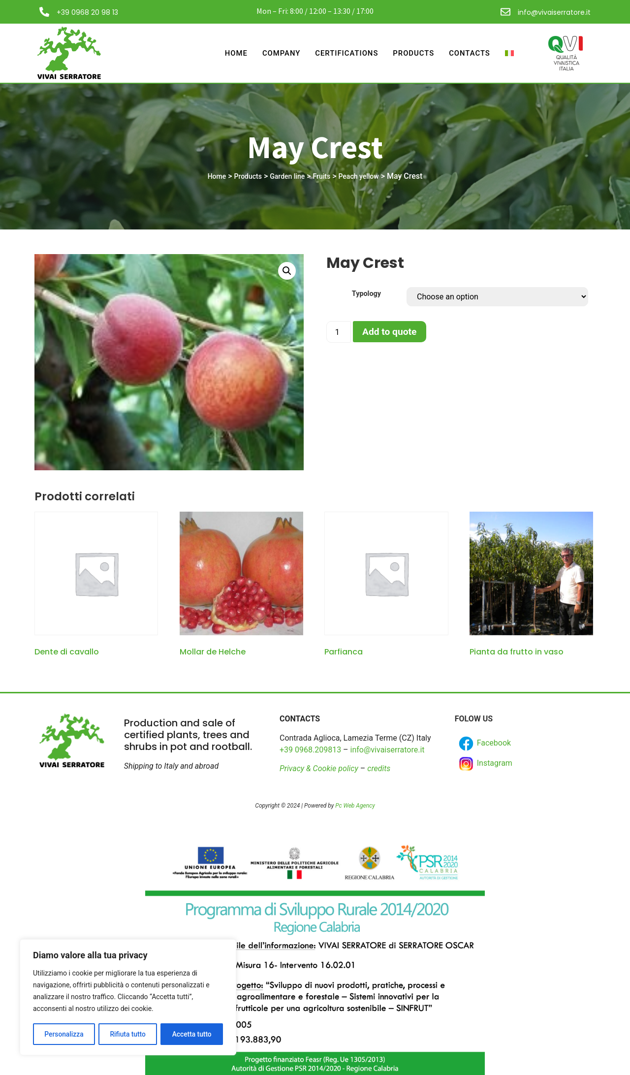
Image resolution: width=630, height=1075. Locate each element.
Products (413, 53)
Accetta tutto (192, 1034)
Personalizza (64, 1034)
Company (279, 53)
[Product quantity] (338, 332)
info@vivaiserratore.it (554, 12)
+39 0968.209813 (310, 749)
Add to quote (389, 331)
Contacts (469, 53)
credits (378, 768)
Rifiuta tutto (128, 1034)
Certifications (345, 53)
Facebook (484, 743)
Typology (366, 294)
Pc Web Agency (355, 805)
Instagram (484, 764)
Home (234, 53)
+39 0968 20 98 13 (87, 12)
